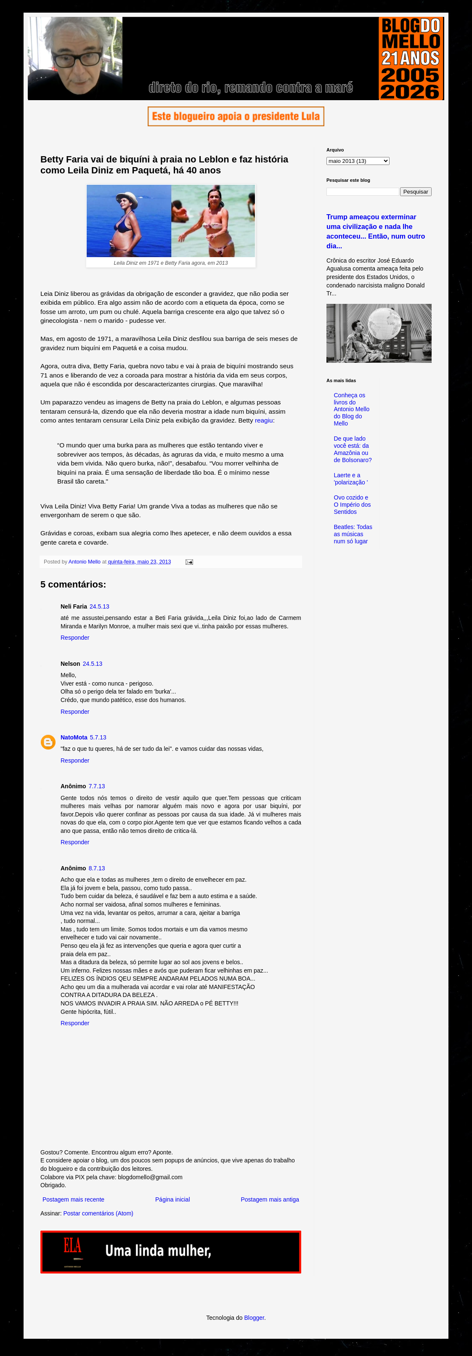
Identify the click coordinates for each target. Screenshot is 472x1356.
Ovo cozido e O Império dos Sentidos (352, 504)
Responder (75, 637)
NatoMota (74, 737)
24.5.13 (99, 606)
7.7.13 (97, 786)
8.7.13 (97, 868)
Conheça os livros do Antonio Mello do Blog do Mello (352, 409)
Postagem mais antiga (270, 1199)
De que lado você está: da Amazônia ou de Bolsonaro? (353, 449)
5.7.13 (98, 737)
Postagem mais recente (73, 1199)
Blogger (254, 1317)
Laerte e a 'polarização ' (351, 479)
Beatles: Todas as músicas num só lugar (353, 534)
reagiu (264, 420)
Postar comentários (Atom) (98, 1213)
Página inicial (172, 1199)
